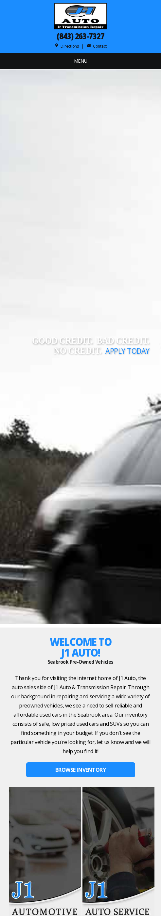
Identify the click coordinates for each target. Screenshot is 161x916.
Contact (96, 46)
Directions (66, 46)
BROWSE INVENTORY (80, 769)
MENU (80, 61)
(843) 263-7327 (80, 36)
